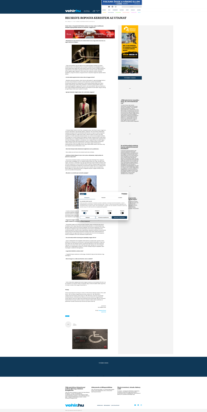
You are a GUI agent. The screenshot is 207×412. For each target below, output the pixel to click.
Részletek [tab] (103, 197)
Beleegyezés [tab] (86, 197)
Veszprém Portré (102, 310)
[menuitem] (104, 10)
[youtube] (109, 7)
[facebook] (112, 7)
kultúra (67, 316)
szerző (74, 323)
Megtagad (88, 217)
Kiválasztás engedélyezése (103, 217)
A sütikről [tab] (120, 197)
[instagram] (115, 7)
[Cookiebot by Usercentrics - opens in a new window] (122, 194)
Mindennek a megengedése (119, 217)
